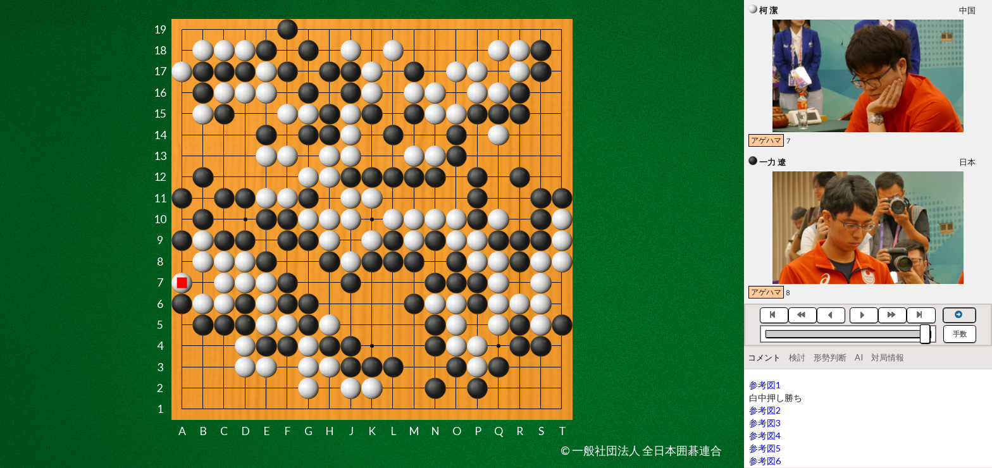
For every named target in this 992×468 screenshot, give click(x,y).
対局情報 (887, 357)
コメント (764, 357)
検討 (797, 357)
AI (859, 357)
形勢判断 (830, 357)
